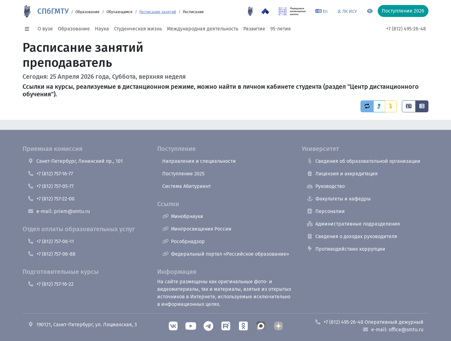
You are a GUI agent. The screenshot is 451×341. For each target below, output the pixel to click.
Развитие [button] (254, 29)
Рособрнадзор (183, 241)
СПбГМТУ (53, 11)
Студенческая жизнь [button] (138, 29)
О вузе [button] (45, 29)
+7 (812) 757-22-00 (51, 199)
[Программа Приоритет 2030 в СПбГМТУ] (265, 11)
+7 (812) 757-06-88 (51, 254)
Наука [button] (102, 29)
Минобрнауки (182, 216)
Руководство (326, 186)
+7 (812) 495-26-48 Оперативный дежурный (369, 322)
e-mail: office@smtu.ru (392, 330)
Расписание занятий (157, 12)
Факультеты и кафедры (339, 199)
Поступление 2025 (183, 174)
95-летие (280, 29)
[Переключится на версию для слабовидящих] (370, 11)
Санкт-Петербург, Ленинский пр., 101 (75, 161)
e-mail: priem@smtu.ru (59, 211)
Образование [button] (74, 29)
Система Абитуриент (186, 186)
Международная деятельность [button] (202, 29)
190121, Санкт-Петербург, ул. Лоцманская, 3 (82, 325)
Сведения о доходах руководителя (352, 236)
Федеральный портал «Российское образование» (225, 254)
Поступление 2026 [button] (403, 11)
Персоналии (326, 211)
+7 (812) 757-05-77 (51, 186)
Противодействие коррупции (346, 249)
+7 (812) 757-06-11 (51, 241)
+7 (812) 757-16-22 (51, 284)
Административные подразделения (353, 224)
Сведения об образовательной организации (363, 161)
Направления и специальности (199, 161)
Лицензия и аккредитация (342, 174)
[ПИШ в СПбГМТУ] (292, 11)
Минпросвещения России (196, 229)
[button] (29, 29)
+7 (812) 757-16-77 (50, 174)
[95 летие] (250, 11)
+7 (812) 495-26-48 (406, 29)
